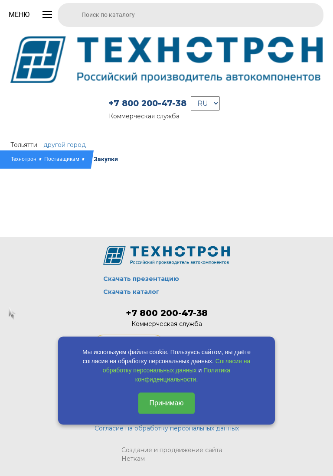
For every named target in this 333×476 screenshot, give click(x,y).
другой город (64, 145)
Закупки (106, 159)
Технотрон (23, 159)
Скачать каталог (131, 292)
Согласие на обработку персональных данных (167, 428)
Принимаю (166, 403)
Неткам (133, 459)
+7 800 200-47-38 (147, 103)
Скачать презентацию (141, 279)
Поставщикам (61, 159)
